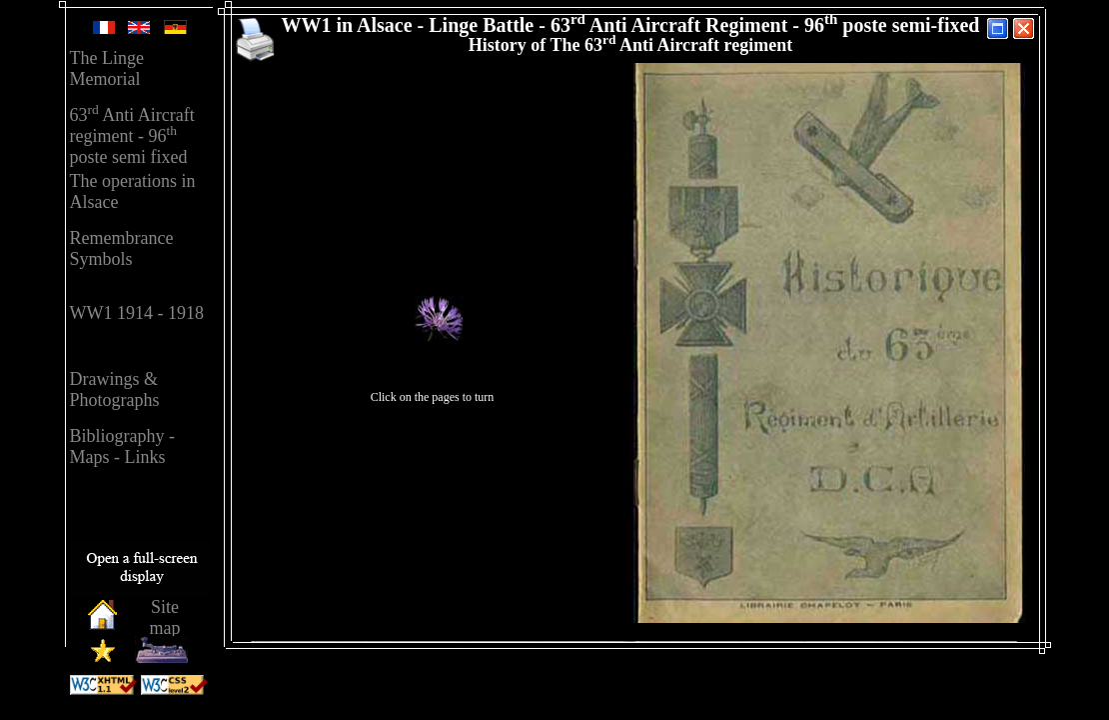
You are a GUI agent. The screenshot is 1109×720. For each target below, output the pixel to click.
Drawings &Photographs (115, 389)
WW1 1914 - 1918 (137, 313)
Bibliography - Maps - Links (123, 446)
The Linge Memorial (107, 68)
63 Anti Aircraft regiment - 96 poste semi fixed (132, 136)
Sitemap (165, 617)
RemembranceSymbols (122, 248)
